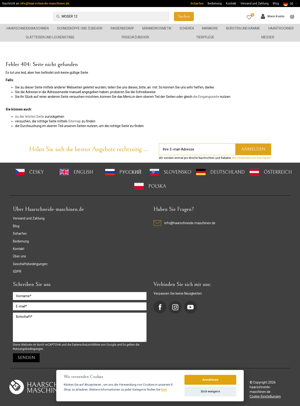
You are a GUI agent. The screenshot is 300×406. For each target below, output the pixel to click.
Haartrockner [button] (281, 28)
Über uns (19, 256)
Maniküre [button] (210, 28)
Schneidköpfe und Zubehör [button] (79, 28)
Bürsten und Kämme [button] (243, 28)
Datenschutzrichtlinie (86, 344)
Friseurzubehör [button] (135, 37)
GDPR (17, 271)
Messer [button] (267, 37)
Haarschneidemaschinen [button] (28, 28)
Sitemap (74, 121)
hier (164, 389)
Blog (276, 3)
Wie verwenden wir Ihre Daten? (251, 158)
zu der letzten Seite (29, 116)
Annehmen (210, 379)
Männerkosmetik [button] (156, 28)
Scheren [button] (187, 28)
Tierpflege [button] (205, 37)
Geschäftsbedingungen (30, 264)
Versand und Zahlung (254, 3)
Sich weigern (210, 391)
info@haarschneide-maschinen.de (44, 3)
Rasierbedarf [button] (122, 28)
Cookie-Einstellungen (265, 396)
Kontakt (231, 3)
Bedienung (215, 3)
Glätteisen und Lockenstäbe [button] (50, 37)
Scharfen (196, 3)
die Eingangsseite (206, 97)
